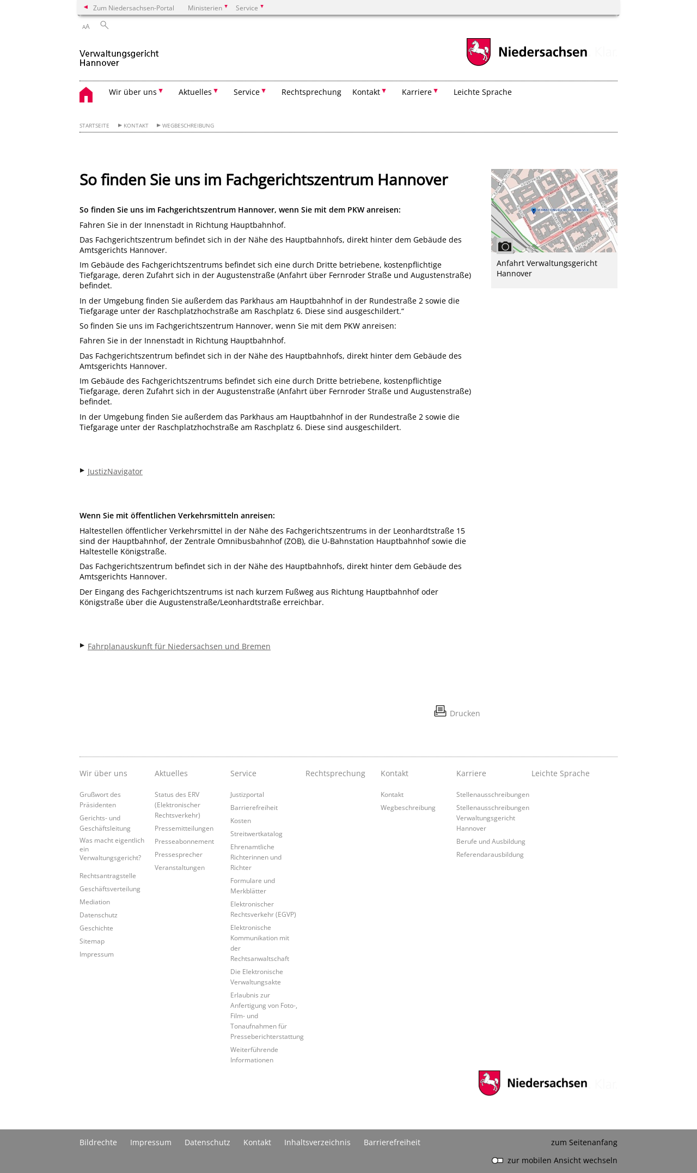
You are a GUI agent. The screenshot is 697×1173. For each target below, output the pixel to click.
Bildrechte (98, 1142)
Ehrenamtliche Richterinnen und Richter (256, 857)
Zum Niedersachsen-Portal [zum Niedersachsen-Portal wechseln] (133, 7)
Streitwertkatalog (256, 833)
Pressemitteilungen (184, 828)
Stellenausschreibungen (492, 794)
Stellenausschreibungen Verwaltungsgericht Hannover (492, 817)
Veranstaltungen (180, 867)
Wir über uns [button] (133, 92)
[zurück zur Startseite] (119, 54)
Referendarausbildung (490, 854)
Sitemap (92, 940)
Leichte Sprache (483, 92)
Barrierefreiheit (254, 807)
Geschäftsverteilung (110, 888)
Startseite (94, 125)
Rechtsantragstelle (108, 875)
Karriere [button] (417, 92)
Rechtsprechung (311, 92)
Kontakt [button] (366, 92)
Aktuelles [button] (195, 92)
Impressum (97, 954)
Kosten (240, 820)
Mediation (95, 901)
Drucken (465, 713)
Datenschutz (99, 914)
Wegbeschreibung (188, 125)
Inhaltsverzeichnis (317, 1142)
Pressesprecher (179, 854)
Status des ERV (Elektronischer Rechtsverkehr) (177, 804)
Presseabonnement (184, 841)
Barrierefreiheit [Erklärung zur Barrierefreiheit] (392, 1142)
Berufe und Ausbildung (490, 841)
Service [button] (247, 92)
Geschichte (96, 927)
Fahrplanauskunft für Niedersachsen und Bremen (179, 646)
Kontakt (136, 125)
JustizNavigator (115, 471)
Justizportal (247, 794)
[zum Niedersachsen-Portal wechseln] (526, 64)
